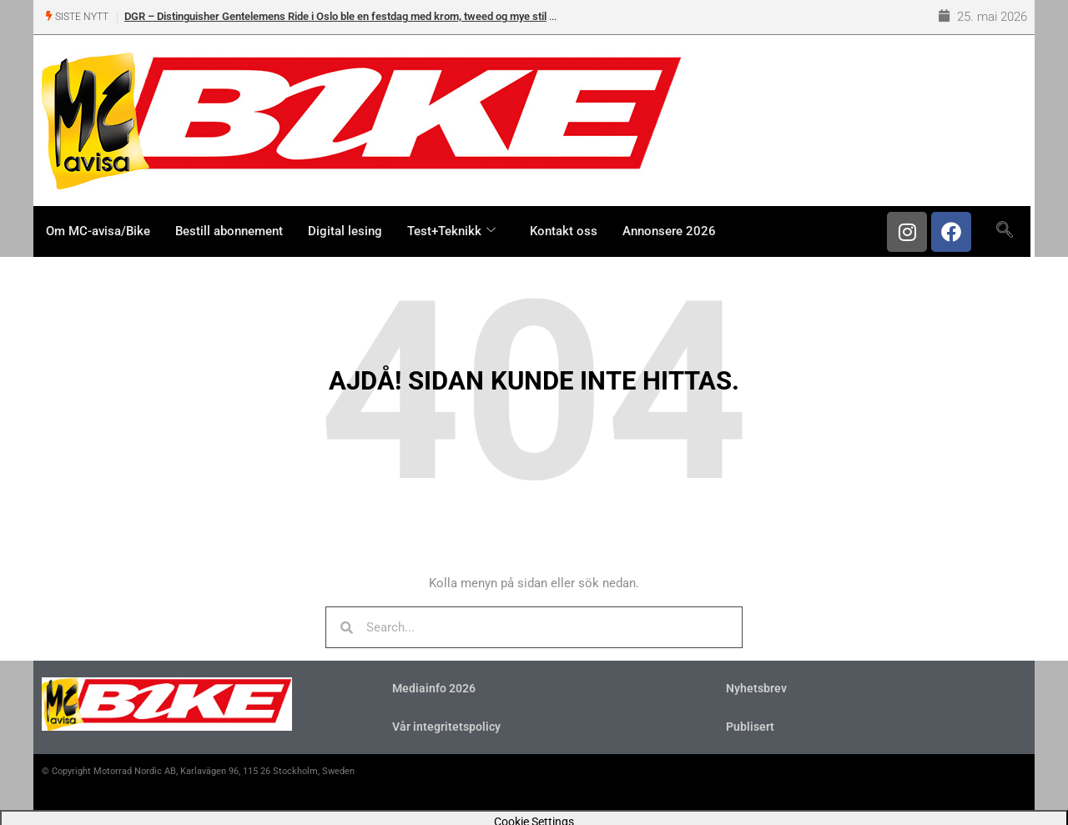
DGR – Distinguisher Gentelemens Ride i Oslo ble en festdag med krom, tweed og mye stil (335, 16)
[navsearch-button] (1004, 230)
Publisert (750, 726)
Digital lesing (345, 231)
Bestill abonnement (229, 231)
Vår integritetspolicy (446, 726)
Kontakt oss (563, 231)
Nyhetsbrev (756, 688)
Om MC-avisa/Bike (98, 231)
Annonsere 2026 (669, 231)
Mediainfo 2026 (434, 688)
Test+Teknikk (453, 231)
